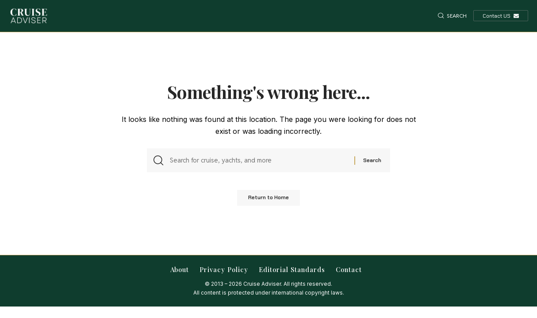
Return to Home (268, 200)
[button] (452, 16)
